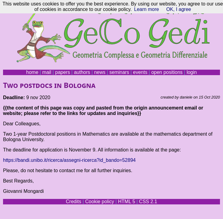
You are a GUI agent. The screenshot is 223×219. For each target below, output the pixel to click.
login (192, 72)
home (32, 72)
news (99, 72)
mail (46, 72)
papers (62, 72)
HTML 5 (126, 201)
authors (82, 72)
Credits (73, 201)
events (140, 72)
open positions (167, 72)
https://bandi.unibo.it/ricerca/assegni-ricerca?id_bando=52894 (69, 160)
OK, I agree (178, 9)
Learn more (146, 9)
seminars (119, 72)
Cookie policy (99, 201)
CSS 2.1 (148, 201)
